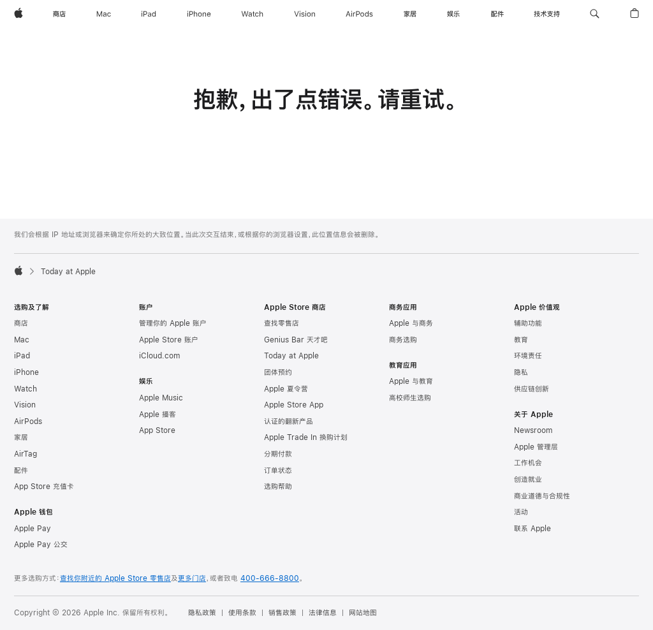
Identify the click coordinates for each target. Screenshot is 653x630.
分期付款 (278, 454)
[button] (595, 14)
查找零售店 (281, 323)
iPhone (26, 372)
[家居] (410, 14)
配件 (21, 470)
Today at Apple (291, 356)
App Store (157, 430)
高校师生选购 (410, 398)
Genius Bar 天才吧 (296, 340)
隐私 (521, 372)
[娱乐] (453, 14)
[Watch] (252, 14)
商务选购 (403, 340)
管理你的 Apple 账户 (173, 323)
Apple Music (161, 398)
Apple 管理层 (536, 447)
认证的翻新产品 (288, 421)
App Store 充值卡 (44, 486)
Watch (25, 389)
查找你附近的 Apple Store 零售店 (115, 578)
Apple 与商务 (411, 323)
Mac (21, 340)
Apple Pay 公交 (41, 544)
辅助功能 (528, 323)
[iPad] (148, 14)
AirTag (25, 454)
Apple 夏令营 (286, 389)
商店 (21, 323)
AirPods (28, 421)
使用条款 (242, 613)
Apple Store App (293, 405)
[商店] (59, 14)
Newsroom (533, 430)
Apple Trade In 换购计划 (306, 437)
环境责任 (528, 356)
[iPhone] (199, 14)
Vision (25, 405)
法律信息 (323, 613)
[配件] (497, 14)
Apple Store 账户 (168, 340)
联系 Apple (532, 528)
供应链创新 (531, 389)
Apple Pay (32, 528)
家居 (21, 437)
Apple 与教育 (411, 381)
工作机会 (528, 463)
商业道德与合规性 (542, 496)
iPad (22, 356)
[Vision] (305, 14)
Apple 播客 (157, 414)
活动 (521, 512)
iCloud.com (159, 356)
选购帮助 (278, 486)
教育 (521, 340)
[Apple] (18, 14)
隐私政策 (202, 613)
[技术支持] (547, 14)
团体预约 (278, 372)
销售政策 (282, 613)
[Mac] (103, 14)
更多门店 (192, 578)
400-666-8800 (269, 578)
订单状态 (278, 470)
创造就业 (528, 479)
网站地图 (363, 613)
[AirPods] (359, 14)
